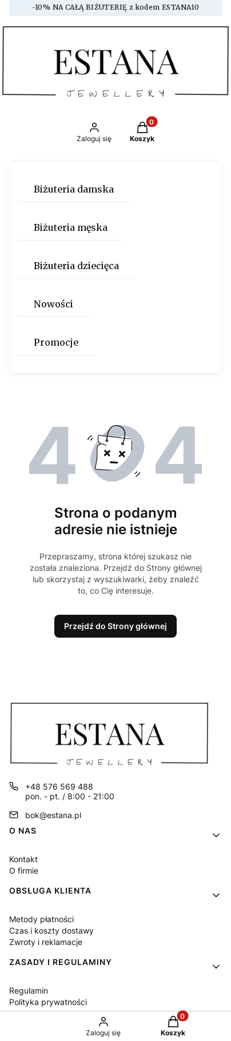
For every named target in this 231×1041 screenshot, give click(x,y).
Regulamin (28, 990)
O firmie (23, 870)
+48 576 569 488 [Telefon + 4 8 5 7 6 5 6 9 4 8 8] (59, 786)
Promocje (56, 342)
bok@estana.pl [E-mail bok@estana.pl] (53, 815)
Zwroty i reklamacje (45, 942)
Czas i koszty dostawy (51, 930)
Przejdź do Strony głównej (115, 626)
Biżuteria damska (74, 189)
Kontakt (23, 859)
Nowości (53, 304)
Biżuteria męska (70, 227)
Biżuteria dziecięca (76, 265)
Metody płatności (41, 919)
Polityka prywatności (48, 1002)
